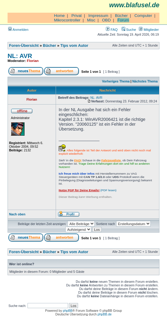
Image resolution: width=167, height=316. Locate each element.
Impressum (98, 15)
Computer (143, 15)
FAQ (111, 29)
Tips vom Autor (74, 46)
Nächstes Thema (145, 81)
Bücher (121, 15)
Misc (91, 20)
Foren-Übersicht (24, 46)
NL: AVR (20, 55)
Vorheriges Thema (115, 81)
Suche (129, 29)
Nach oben (17, 214)
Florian (33, 61)
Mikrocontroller (67, 20)
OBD (106, 20)
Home (59, 15)
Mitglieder (149, 29)
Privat (76, 15)
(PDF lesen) (87, 190)
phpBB (68, 310)
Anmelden (18, 29)
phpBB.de (105, 314)
